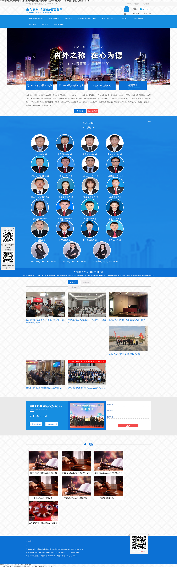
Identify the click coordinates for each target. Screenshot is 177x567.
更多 (149, 121)
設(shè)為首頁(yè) (133, 4)
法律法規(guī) (139, 18)
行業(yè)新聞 (74, 287)
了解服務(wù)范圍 (51, 424)
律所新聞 (86, 282)
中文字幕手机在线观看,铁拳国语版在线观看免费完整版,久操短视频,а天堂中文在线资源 (26, 566)
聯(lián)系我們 (59, 24)
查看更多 (80, 111)
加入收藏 (146, 4)
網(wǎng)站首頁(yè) (36, 18)
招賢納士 (133, 85)
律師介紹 (68, 18)
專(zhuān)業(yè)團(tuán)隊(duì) (39, 89)
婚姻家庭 (45, 24)
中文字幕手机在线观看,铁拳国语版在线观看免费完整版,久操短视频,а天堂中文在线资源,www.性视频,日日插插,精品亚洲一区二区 (44, 1)
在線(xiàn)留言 (92, 111)
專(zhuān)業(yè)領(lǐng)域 (87, 18)
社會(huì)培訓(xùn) (109, 18)
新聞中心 (125, 18)
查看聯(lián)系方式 (35, 424)
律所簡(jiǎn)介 (54, 18)
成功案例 (32, 24)
